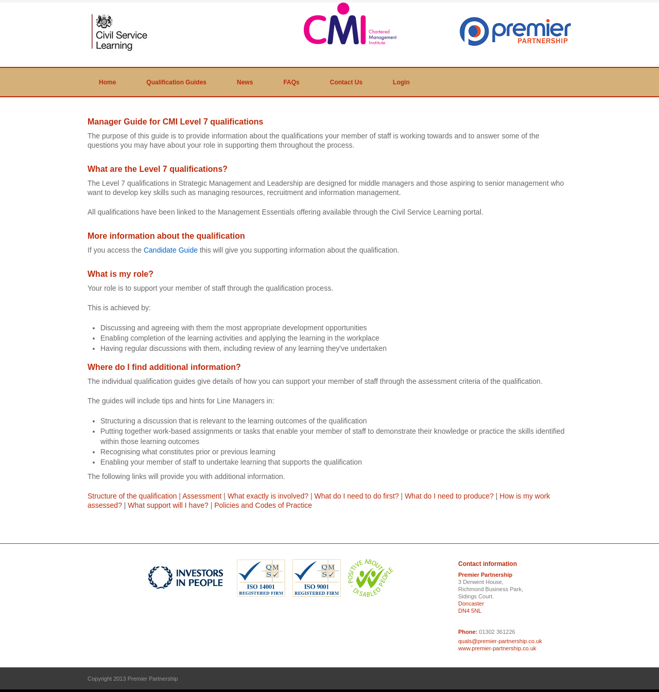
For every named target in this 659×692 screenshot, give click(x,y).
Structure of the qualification (132, 496)
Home (107, 82)
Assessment (201, 496)
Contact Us (346, 82)
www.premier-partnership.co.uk (497, 648)
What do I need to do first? (356, 496)
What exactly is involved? (268, 496)
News (245, 82)
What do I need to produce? (449, 496)
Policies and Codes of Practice (263, 505)
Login (401, 82)
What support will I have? (168, 505)
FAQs (291, 82)
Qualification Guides (176, 82)
